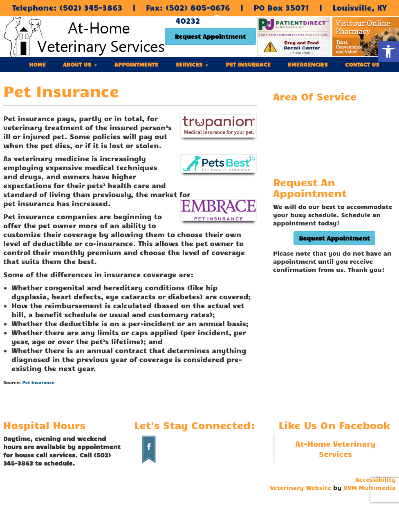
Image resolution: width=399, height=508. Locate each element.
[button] (388, 51)
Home (37, 64)
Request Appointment (210, 36)
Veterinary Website (300, 487)
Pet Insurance (248, 64)
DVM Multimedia (369, 487)
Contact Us (362, 64)
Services (191, 64)
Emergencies (308, 64)
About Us (80, 64)
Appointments (136, 64)
